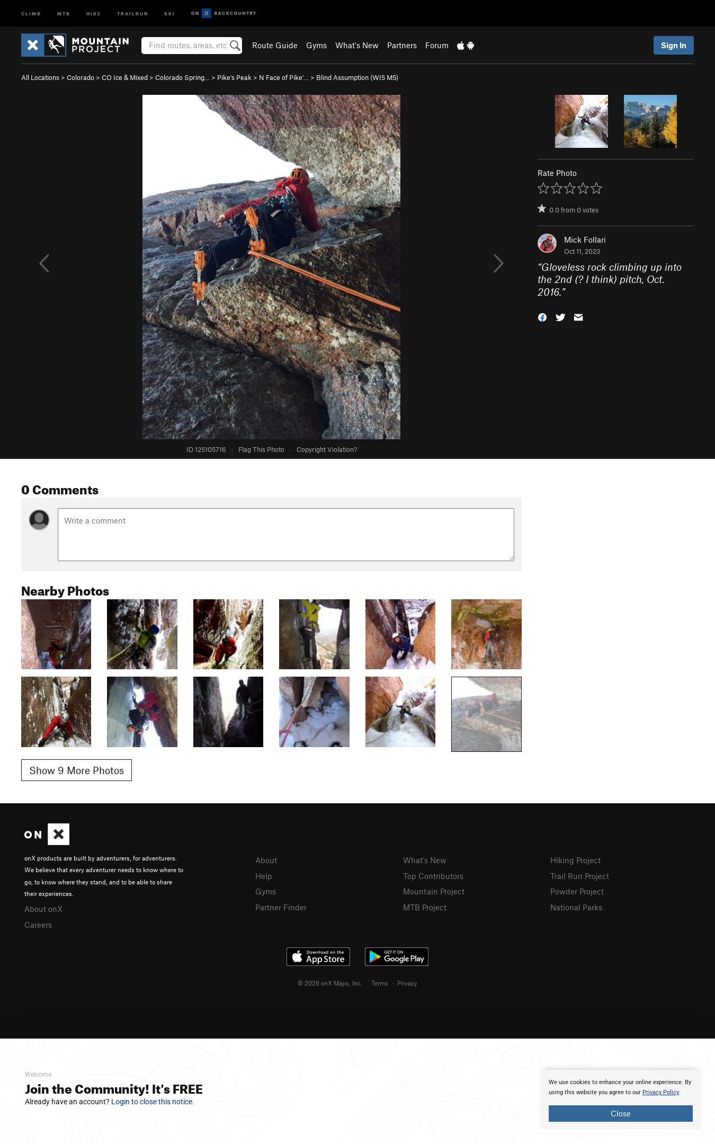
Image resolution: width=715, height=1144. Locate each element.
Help (263, 876)
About (266, 860)
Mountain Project (433, 891)
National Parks (576, 907)
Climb (31, 13)
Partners (402, 45)
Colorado (80, 77)
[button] (542, 317)
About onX (43, 909)
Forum (437, 45)
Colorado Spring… (182, 77)
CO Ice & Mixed (125, 77)
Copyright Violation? (327, 449)
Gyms (316, 45)
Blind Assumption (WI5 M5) (357, 77)
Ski (169, 13)
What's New (357, 45)
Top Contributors (433, 876)
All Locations (40, 77)
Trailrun (132, 13)
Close (621, 1113)
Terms (379, 983)
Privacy (407, 983)
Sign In (673, 45)
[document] (621, 1099)
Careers (38, 924)
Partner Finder (281, 907)
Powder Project (577, 891)
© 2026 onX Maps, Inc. (330, 983)
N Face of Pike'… (284, 77)
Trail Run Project (579, 876)
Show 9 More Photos (76, 770)
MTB (63, 13)
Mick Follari (585, 239)
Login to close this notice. (152, 1101)
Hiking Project (575, 860)
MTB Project (424, 907)
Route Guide (275, 45)
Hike (93, 13)
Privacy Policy (660, 1092)
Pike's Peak (234, 77)
